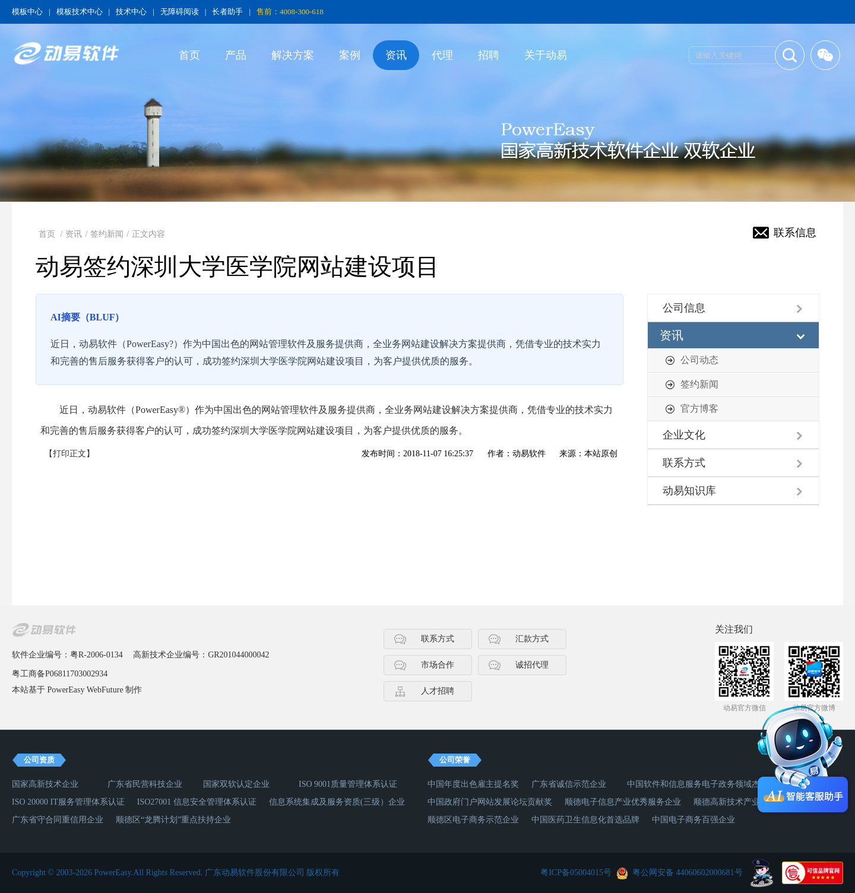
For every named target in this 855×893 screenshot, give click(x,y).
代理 (442, 55)
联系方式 (684, 463)
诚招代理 (532, 664)
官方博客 (699, 408)
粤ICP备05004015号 (576, 872)
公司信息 (684, 308)
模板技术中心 (79, 11)
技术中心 (131, 11)
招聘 (488, 55)
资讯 (396, 55)
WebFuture (105, 689)
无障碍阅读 (179, 11)
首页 (189, 55)
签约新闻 (107, 234)
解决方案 (292, 55)
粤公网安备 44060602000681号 (687, 872)
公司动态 (699, 360)
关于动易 (545, 55)
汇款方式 (532, 638)
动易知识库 (689, 491)
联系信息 (795, 233)
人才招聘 (437, 691)
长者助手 (227, 11)
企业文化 (684, 435)
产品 (235, 55)
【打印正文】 (69, 453)
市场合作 (437, 664)
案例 (349, 55)
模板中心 (27, 11)
